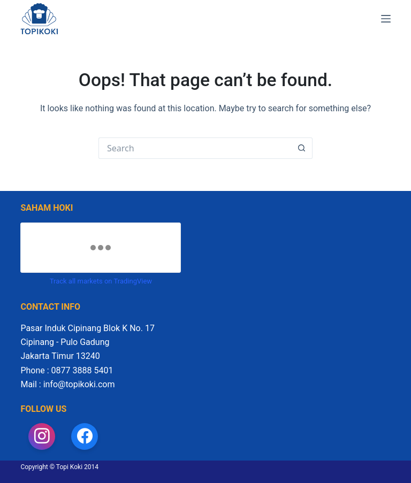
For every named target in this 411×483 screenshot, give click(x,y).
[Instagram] (41, 436)
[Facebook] (84, 436)
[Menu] (386, 19)
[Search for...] (194, 148)
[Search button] (302, 148)
